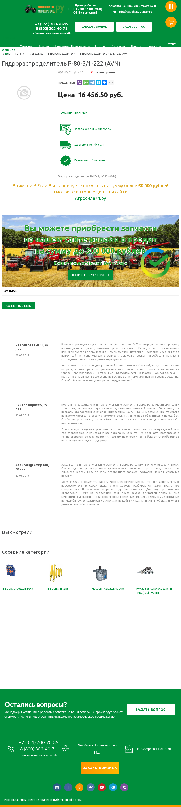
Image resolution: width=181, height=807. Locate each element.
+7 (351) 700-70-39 (51, 24)
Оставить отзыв (18, 305)
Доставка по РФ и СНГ (89, 144)
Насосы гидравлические (108, 588)
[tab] (14, 291)
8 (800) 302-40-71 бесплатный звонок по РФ (8, 46)
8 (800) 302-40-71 (51, 28)
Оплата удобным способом (92, 128)
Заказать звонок (94, 26)
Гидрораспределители (17, 588)
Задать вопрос (134, 26)
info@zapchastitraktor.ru (135, 11)
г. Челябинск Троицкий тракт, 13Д (132, 6)
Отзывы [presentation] (14, 291)
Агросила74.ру (90, 198)
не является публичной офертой (58, 799)
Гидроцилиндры (58, 588)
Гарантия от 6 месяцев (89, 160)
